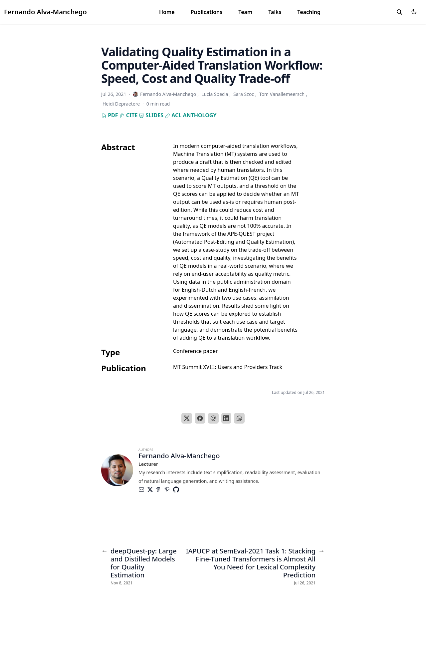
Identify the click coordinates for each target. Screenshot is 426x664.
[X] (186, 418)
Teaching (308, 12)
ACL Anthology (190, 115)
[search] (399, 12)
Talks (274, 12)
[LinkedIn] (226, 418)
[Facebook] (200, 418)
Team (245, 12)
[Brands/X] (151, 490)
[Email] (213, 418)
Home (167, 12)
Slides (151, 115)
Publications (207, 12)
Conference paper (195, 351)
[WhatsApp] (239, 418)
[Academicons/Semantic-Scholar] (168, 490)
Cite (128, 115)
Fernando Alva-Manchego (45, 11)
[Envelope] (142, 490)
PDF (109, 115)
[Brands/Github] (177, 490)
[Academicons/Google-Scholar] (160, 490)
